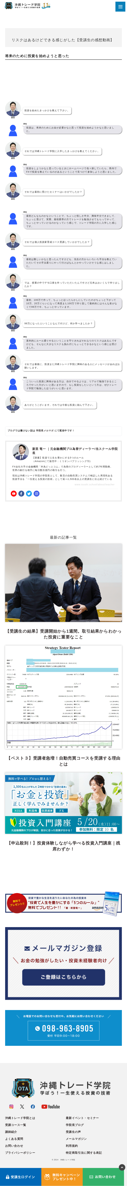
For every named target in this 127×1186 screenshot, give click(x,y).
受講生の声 (73, 1132)
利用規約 (72, 1145)
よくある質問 (14, 1138)
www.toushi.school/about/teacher (95, 484)
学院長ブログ (75, 1125)
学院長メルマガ (45, 430)
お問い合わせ (14, 1145)
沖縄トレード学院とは (20, 1118)
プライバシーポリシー (20, 1152)
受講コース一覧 (15, 1125)
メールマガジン (76, 1138)
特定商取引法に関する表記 (84, 1152)
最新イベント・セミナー (82, 1118)
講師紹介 (11, 1132)
